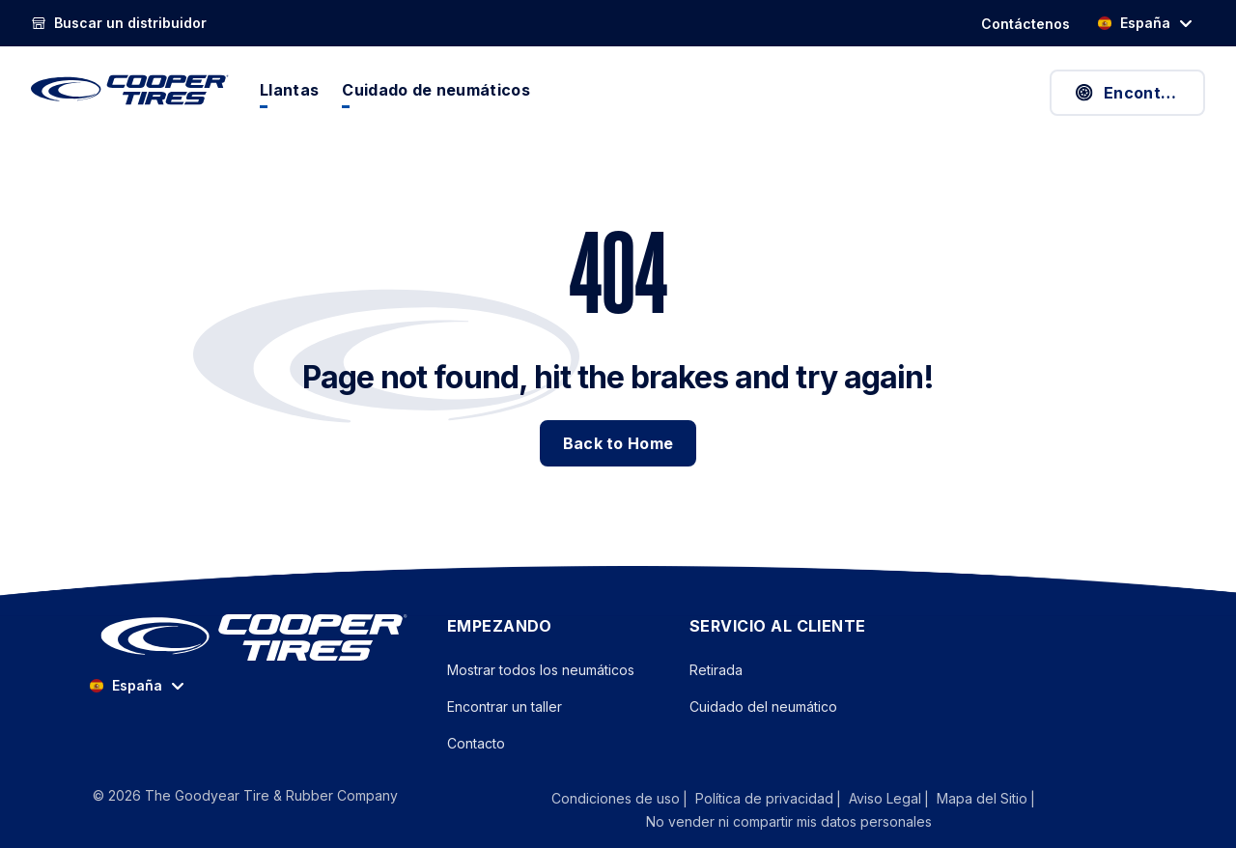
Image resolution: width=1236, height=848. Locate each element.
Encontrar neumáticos (1139, 92)
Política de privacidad (764, 798)
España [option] (1133, 22)
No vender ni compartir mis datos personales (789, 821)
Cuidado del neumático (763, 706)
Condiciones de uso (615, 798)
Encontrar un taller (504, 706)
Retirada (716, 670)
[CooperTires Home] (130, 89)
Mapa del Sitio (982, 798)
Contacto (476, 743)
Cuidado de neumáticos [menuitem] (436, 89)
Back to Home (618, 443)
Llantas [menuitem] (289, 89)
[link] (119, 23)
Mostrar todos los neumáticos (540, 670)
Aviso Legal (885, 798)
